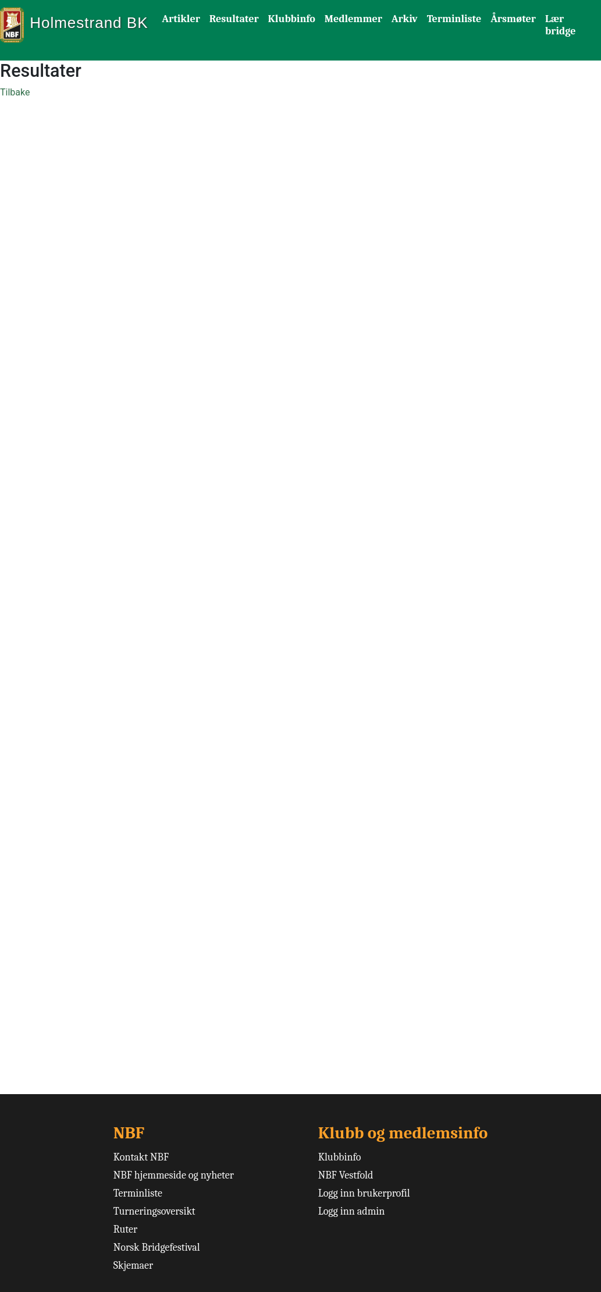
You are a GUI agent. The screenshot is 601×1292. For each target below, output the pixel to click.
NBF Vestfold (346, 1175)
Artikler (181, 19)
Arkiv (405, 19)
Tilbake (15, 92)
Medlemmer (353, 19)
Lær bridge (560, 25)
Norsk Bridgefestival (156, 1247)
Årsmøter (513, 19)
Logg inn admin (351, 1211)
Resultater (234, 19)
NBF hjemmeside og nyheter (173, 1175)
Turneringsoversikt (154, 1211)
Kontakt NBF (141, 1157)
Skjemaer (133, 1265)
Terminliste (454, 19)
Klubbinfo (291, 19)
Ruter (125, 1229)
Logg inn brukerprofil (364, 1193)
